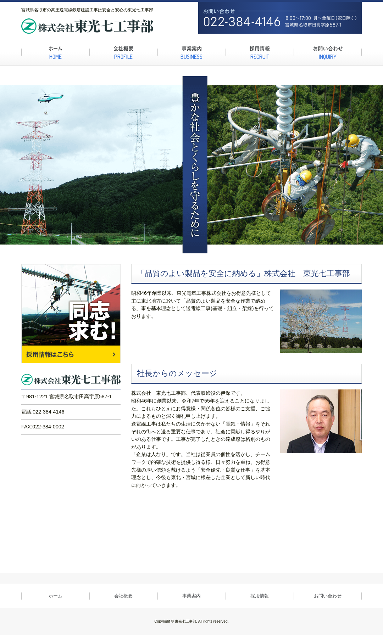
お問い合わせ (328, 596)
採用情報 (259, 596)
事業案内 (191, 596)
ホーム (55, 596)
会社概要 (123, 596)
